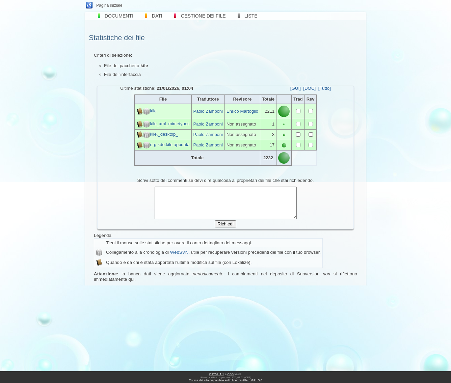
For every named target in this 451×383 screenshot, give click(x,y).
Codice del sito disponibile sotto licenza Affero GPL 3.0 (225, 380)
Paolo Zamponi (208, 111)
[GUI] (295, 88)
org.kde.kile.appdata (169, 144)
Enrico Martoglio (242, 111)
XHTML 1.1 (216, 374)
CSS (231, 374)
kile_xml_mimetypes (169, 123)
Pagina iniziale (109, 5)
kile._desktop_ (164, 134)
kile (153, 110)
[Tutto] (324, 88)
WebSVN (179, 258)
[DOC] (309, 88)
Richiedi (225, 229)
